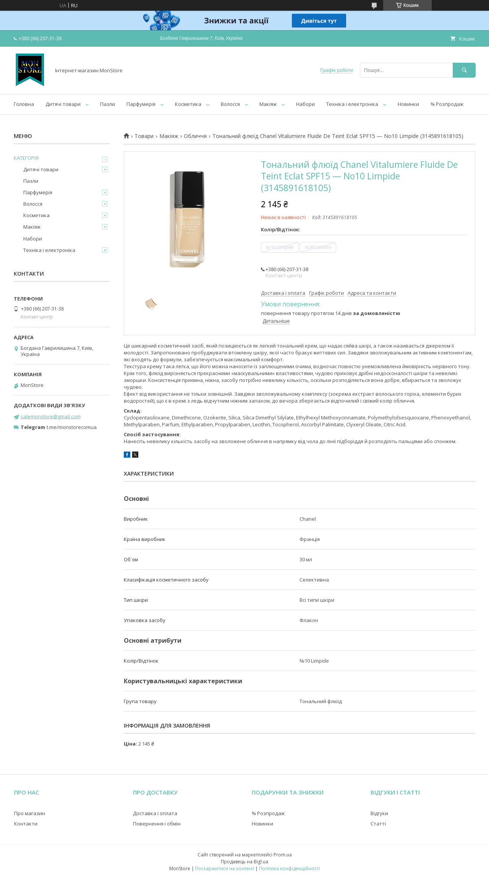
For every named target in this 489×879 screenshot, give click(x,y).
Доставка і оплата (155, 813)
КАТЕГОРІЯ (26, 157)
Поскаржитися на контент (224, 868)
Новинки (408, 104)
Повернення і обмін (157, 823)
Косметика (188, 104)
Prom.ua (283, 854)
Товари (144, 136)
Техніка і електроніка (352, 104)
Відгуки (379, 813)
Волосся (230, 104)
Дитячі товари (63, 104)
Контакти (25, 823)
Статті (378, 823)
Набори (305, 104)
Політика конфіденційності (289, 868)
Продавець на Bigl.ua (244, 861)
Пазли (107, 104)
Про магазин (29, 813)
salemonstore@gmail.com (51, 416)
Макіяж (268, 104)
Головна (24, 104)
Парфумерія (140, 104)
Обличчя (195, 136)
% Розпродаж (447, 104)
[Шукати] (464, 70)
